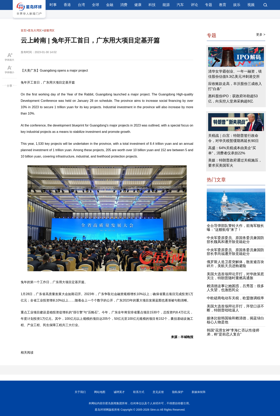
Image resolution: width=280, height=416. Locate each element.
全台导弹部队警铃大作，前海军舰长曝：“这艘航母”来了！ (235, 228)
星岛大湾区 (35, 30)
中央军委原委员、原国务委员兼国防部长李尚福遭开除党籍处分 (235, 252)
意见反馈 (158, 392)
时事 (53, 5)
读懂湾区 (49, 30)
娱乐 (236, 5)
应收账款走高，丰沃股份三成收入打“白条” (235, 86)
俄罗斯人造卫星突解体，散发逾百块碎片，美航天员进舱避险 (235, 264)
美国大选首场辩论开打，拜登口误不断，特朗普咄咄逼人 (235, 308)
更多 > (260, 34)
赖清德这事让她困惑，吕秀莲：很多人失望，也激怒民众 (235, 288)
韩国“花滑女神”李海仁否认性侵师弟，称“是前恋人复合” (233, 332)
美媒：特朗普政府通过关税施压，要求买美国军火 (235, 162)
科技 (152, 5)
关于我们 (80, 392)
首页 (23, 30)
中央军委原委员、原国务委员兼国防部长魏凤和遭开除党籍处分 (235, 240)
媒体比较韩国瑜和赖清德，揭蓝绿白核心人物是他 (235, 320)
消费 (123, 5)
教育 (222, 5)
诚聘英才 (119, 392)
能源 (166, 5)
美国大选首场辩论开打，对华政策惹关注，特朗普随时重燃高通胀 (235, 276)
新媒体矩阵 (199, 392)
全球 (95, 5)
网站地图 (99, 392)
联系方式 (138, 392)
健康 (137, 5)
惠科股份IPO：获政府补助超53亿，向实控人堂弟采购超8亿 (233, 98)
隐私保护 (177, 392)
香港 (67, 5)
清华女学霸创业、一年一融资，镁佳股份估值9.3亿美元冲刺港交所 (235, 74)
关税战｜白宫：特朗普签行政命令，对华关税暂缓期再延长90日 (233, 138)
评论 (194, 5)
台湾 (81, 5)
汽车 (180, 5)
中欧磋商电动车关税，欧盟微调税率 (235, 298)
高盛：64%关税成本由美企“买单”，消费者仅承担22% (232, 150)
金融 (109, 5)
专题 (208, 5)
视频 (251, 5)
